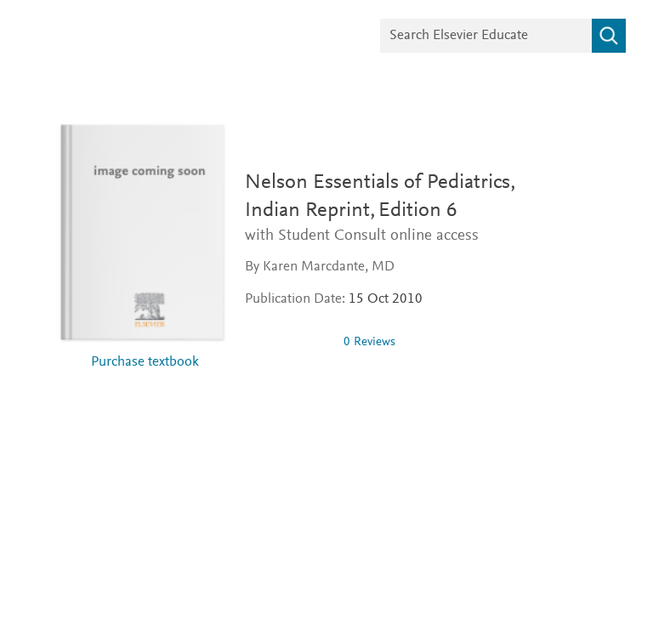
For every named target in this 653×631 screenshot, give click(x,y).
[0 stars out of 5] (287, 342)
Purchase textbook (145, 362)
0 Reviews (369, 342)
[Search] (609, 36)
